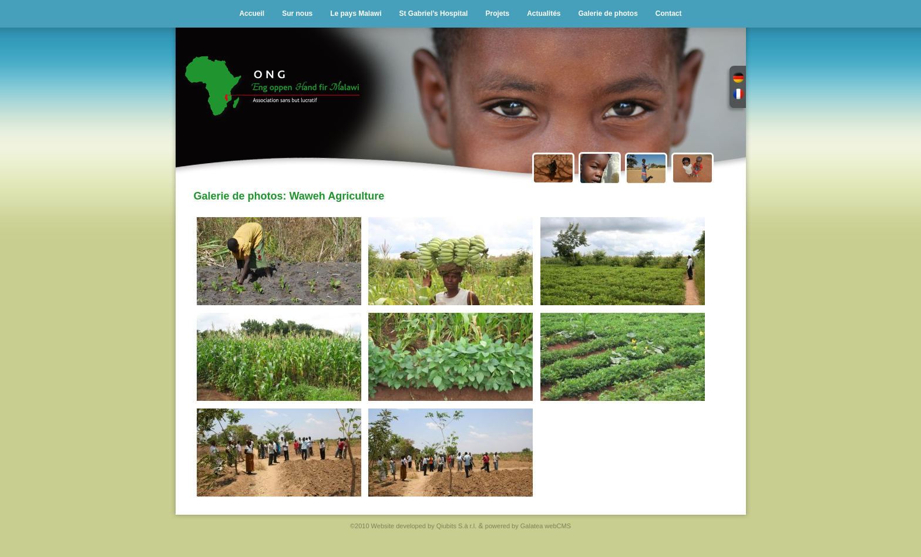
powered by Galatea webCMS (528, 525)
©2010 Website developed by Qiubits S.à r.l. (413, 525)
